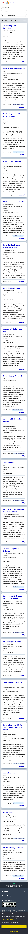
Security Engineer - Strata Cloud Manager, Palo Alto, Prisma (12, 727)
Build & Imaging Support (12, 641)
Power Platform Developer (12, 682)
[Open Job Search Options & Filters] (2, 3)
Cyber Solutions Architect (12, 376)
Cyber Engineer (8, 462)
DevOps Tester (8, 812)
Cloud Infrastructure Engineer (14, 69)
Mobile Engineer (9, 773)
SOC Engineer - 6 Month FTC (13, 202)
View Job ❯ (22, 62)
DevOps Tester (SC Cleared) (13, 848)
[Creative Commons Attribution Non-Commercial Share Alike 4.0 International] (14, 904)
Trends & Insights (15, 3)
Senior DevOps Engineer (12, 288)
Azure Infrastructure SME (12, 161)
